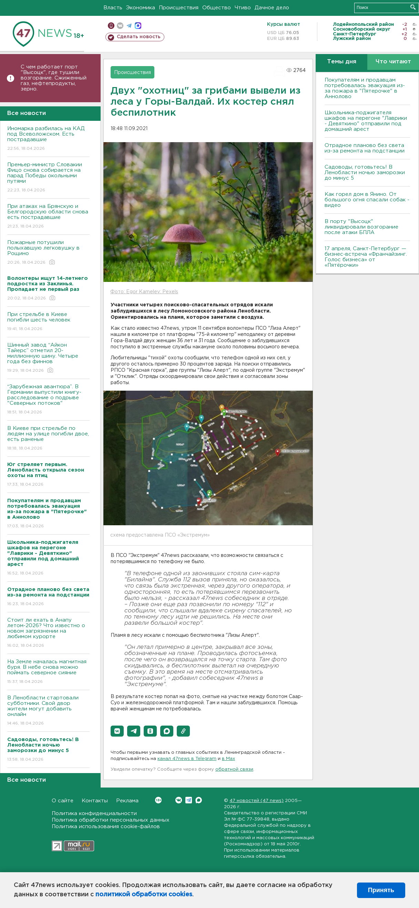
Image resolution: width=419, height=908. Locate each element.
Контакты (95, 801)
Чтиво (243, 8)
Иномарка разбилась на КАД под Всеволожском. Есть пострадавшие (48, 138)
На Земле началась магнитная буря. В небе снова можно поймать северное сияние (48, 672)
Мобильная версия (111, 25)
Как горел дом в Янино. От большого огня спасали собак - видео (367, 200)
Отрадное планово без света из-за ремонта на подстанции (365, 148)
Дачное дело (272, 8)
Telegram (188, 800)
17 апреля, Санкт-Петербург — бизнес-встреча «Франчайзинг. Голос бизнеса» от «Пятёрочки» (366, 256)
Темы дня (341, 61)
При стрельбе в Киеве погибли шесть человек (48, 322)
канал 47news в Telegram (186, 759)
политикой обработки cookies (143, 894)
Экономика (140, 8)
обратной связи (234, 769)
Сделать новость (139, 37)
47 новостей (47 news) (256, 801)
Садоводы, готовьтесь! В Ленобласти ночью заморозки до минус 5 (365, 172)
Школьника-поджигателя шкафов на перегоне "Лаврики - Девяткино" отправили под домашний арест (366, 120)
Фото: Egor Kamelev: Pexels (144, 292)
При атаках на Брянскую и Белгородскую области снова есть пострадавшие (48, 216)
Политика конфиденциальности (94, 813)
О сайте (62, 801)
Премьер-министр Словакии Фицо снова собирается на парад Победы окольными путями (48, 177)
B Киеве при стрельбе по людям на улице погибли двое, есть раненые (48, 438)
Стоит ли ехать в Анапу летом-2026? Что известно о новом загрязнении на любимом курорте (48, 633)
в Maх (228, 759)
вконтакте (120, 25)
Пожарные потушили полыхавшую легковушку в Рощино (48, 252)
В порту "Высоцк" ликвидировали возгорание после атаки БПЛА (361, 227)
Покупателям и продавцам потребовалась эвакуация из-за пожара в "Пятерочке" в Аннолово (365, 88)
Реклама (127, 801)
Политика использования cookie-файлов (106, 826)
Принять (381, 890)
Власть (112, 8)
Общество (216, 8)
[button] (117, 731)
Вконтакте (158, 800)
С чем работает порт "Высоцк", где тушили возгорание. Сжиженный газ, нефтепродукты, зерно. (53, 78)
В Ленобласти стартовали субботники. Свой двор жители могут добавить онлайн (48, 711)
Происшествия (178, 8)
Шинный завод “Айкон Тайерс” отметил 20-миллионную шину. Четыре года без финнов (48, 358)
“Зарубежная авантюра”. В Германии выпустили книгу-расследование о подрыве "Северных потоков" (48, 399)
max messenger (138, 25)
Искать (413, 7)
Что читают (393, 61)
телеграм (129, 25)
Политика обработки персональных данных (111, 820)
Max (198, 800)
